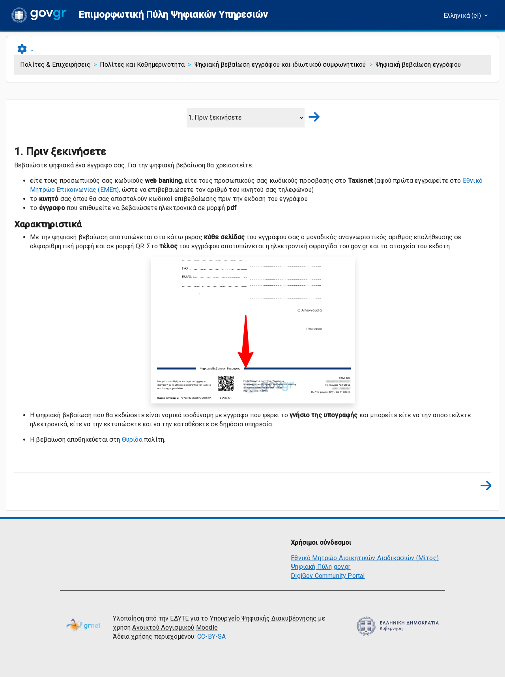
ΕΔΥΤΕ (179, 618)
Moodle (207, 627)
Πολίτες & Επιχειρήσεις (55, 64)
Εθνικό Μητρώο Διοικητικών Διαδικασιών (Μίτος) (365, 558)
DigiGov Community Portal (328, 575)
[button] (173, 15)
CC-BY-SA (211, 636)
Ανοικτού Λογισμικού (163, 627)
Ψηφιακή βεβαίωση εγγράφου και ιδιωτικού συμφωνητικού (280, 64)
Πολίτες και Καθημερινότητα (142, 64)
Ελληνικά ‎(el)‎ (463, 15)
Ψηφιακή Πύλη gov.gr (320, 566)
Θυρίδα (132, 439)
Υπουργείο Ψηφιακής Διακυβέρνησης (263, 618)
